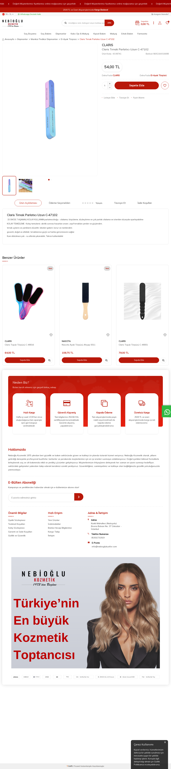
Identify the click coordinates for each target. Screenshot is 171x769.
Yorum (92, 203)
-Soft (69, 766)
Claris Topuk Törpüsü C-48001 (133, 344)
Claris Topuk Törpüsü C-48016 (19, 344)
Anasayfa (8, 39)
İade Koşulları (145, 202)
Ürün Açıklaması (28, 202)
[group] (49, 109)
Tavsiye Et (123, 97)
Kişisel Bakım (99, 33)
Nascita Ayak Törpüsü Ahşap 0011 (78, 344)
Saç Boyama (30, 33)
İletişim (51, 535)
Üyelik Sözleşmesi (16, 520)
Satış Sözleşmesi (16, 528)
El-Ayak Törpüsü (69, 39)
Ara (109, 23)
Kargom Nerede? (160, 14)
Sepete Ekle (136, 85)
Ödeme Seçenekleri (59, 202)
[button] (49, 179)
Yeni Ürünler (54, 520)
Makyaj (113, 33)
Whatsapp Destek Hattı (29, 14)
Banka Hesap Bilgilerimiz (60, 528)
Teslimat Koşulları (16, 524)
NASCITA (66, 341)
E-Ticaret (76, 766)
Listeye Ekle (108, 97)
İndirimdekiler (54, 524)
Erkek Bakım (127, 33)
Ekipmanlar (61, 33)
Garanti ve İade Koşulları (20, 531)
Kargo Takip (54, 531)
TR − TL (7, 14)
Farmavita (142, 33)
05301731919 (97, 537)
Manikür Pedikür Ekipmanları (44, 39)
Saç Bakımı (46, 33)
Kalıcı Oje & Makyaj (80, 33)
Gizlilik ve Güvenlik (17, 535)
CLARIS (107, 45)
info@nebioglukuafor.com (104, 546)
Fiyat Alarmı (137, 97)
